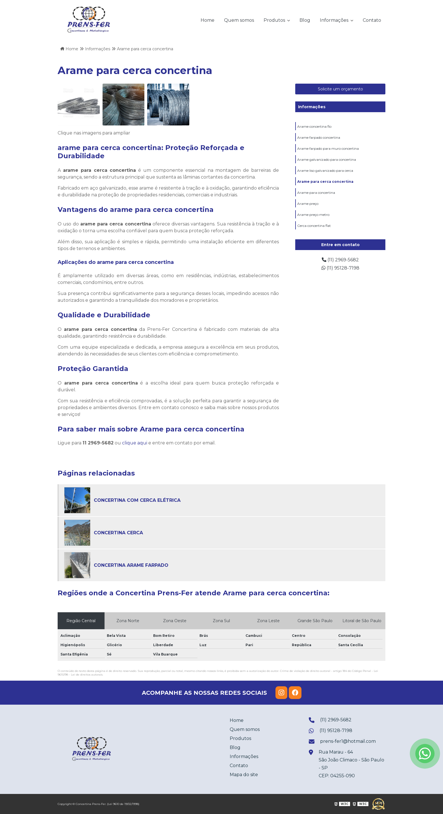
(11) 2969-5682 (340, 259)
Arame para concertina (316, 192)
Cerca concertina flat (314, 225)
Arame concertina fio (314, 126)
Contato (372, 20)
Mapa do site (244, 774)
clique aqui (134, 443)
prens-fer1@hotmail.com (342, 742)
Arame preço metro (313, 214)
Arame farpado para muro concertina (328, 148)
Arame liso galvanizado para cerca (325, 170)
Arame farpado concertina (318, 137)
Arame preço (307, 203)
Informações (334, 20)
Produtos (275, 20)
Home (207, 20)
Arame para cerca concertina (325, 181)
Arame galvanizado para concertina (326, 159)
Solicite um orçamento (340, 89)
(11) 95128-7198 (340, 268)
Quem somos (239, 20)
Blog (304, 20)
